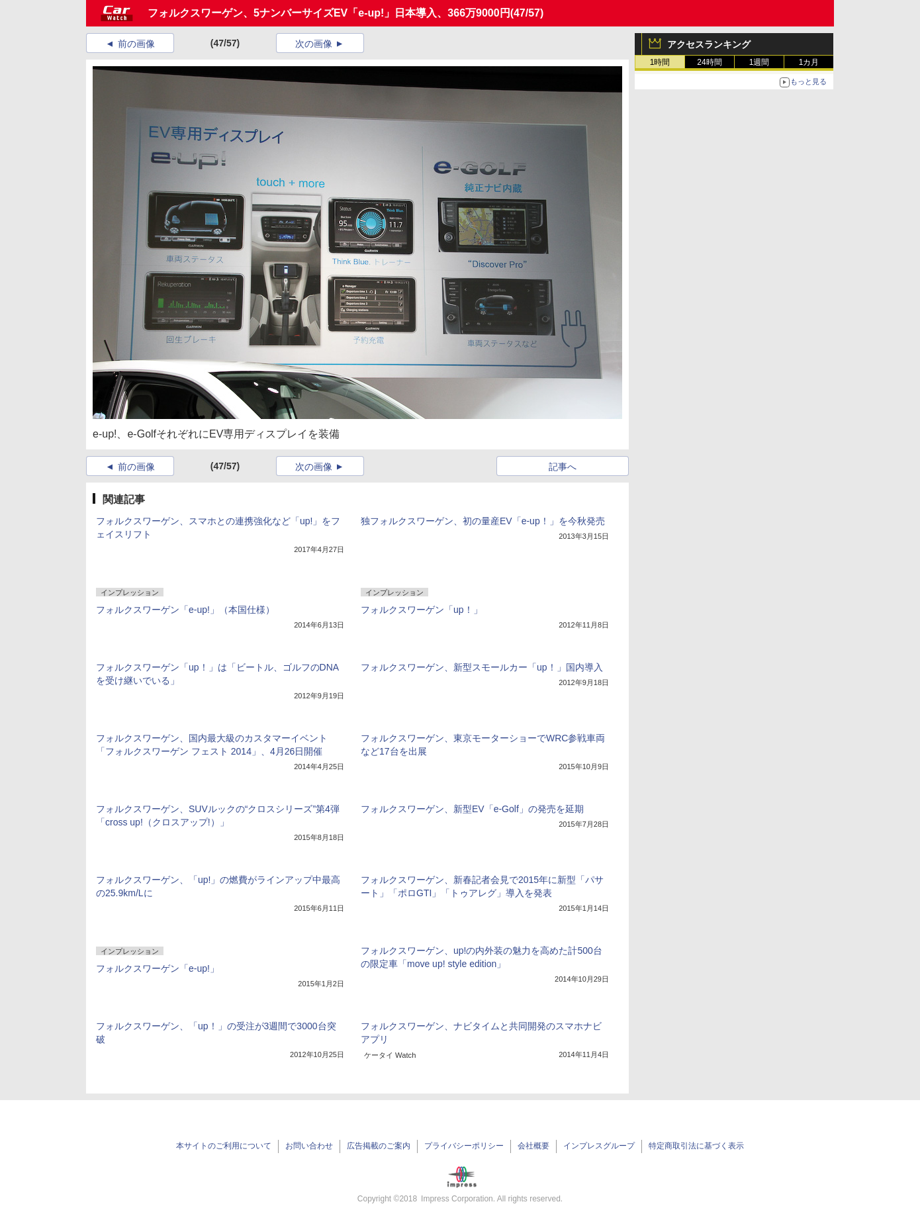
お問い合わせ (309, 1145)
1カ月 (809, 62)
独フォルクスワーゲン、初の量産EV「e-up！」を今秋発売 (483, 521)
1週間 (759, 62)
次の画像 (313, 43)
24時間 (709, 62)
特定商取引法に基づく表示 (696, 1145)
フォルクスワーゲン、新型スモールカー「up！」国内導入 (482, 667)
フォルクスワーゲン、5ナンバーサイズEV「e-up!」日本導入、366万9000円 (329, 13)
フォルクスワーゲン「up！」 (422, 609)
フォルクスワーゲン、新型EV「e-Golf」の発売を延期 (472, 809)
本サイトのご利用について (223, 1145)
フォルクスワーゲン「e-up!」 (157, 968)
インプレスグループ (599, 1145)
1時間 (660, 62)
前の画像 (136, 43)
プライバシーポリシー (464, 1145)
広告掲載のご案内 (378, 1145)
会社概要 (533, 1145)
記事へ (562, 466)
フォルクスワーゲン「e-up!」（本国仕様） (185, 609)
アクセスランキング (709, 44)
